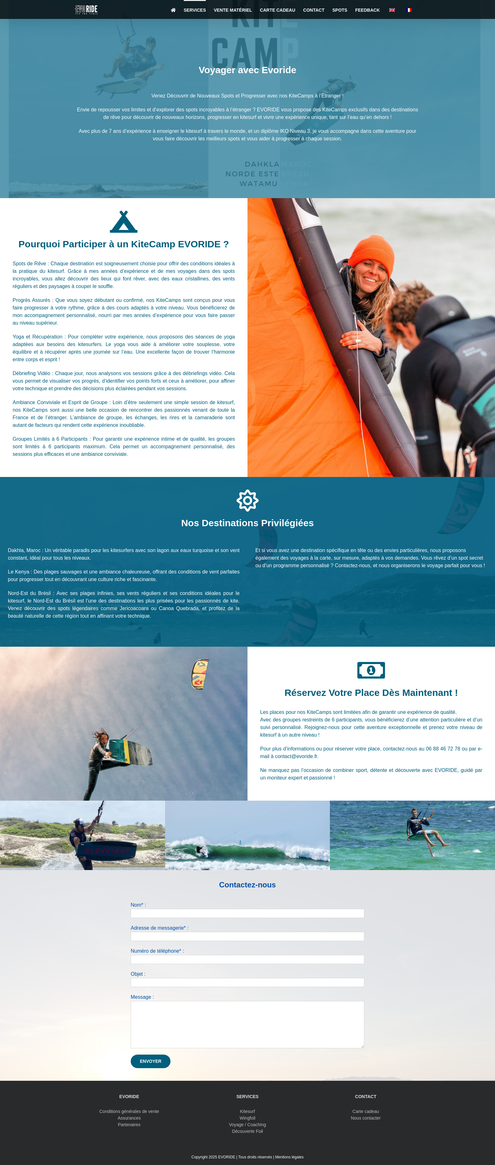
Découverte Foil (247, 1131)
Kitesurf (247, 1111)
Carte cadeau (366, 1111)
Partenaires (129, 1124)
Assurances (129, 1118)
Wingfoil (247, 1118)
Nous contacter (365, 1118)
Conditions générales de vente (129, 1111)
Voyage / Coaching (247, 1124)
